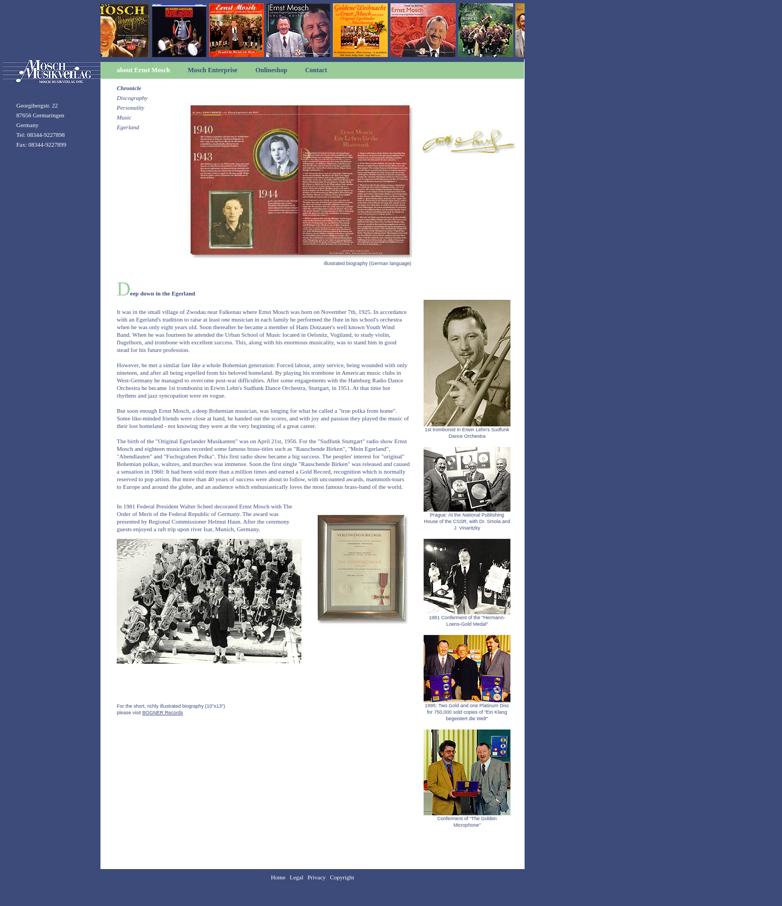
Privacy (316, 877)
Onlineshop (271, 70)
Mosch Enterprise (213, 70)
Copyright (342, 877)
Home (278, 877)
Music (124, 117)
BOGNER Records (162, 712)
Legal (296, 877)
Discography (132, 98)
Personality (130, 107)
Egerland (128, 127)
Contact (316, 70)
